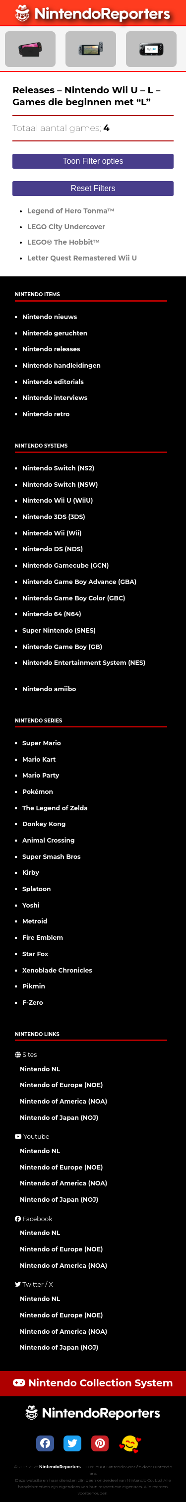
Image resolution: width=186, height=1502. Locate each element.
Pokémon (37, 791)
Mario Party (40, 775)
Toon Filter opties (93, 161)
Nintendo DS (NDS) (52, 549)
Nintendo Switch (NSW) (60, 484)
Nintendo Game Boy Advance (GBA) (79, 582)
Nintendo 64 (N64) (51, 614)
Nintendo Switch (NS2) (58, 468)
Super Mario (41, 743)
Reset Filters (93, 188)
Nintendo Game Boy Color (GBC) (73, 598)
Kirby (30, 872)
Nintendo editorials (53, 382)
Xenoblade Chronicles (57, 970)
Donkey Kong (43, 824)
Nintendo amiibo (49, 689)
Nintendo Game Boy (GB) (62, 647)
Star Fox (35, 954)
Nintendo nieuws (49, 317)
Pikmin (33, 986)
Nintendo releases (51, 349)
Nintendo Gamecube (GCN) (65, 565)
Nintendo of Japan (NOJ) (59, 1117)
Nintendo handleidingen (61, 365)
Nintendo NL (40, 1069)
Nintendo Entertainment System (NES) (83, 662)
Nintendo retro (45, 414)
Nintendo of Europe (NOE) (61, 1085)
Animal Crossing (48, 840)
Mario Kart (39, 759)
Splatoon (36, 889)
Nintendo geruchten (54, 333)
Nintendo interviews (54, 397)
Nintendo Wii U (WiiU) (57, 500)
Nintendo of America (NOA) (63, 1101)
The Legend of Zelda (55, 808)
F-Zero (32, 1002)
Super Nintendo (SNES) (59, 630)
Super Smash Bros (51, 856)
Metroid (34, 921)
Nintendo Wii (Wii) (51, 533)
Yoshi (30, 905)
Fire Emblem (42, 937)
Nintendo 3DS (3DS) (53, 517)
